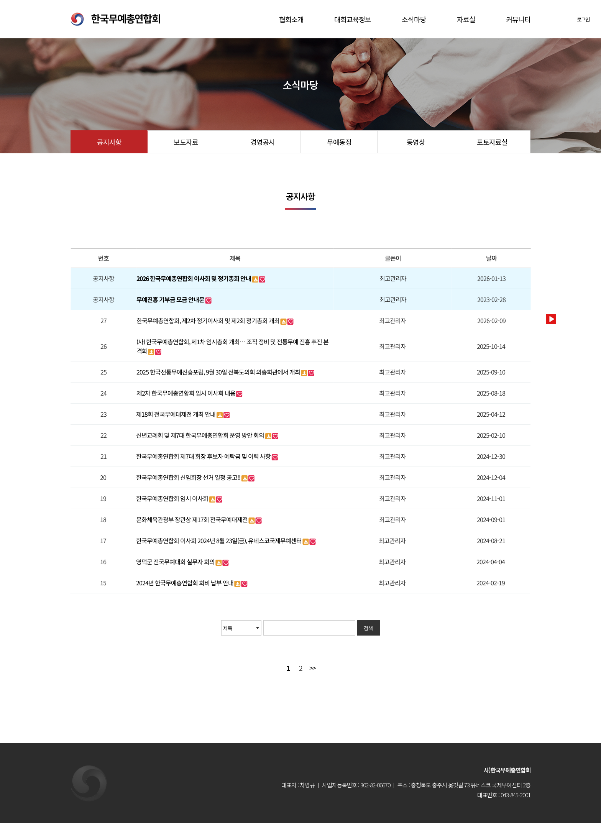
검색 (368, 628)
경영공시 (262, 142)
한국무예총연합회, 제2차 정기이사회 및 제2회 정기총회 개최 (208, 320)
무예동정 (339, 142)
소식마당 (414, 19)
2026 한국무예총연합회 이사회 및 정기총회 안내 (194, 278)
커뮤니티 (518, 19)
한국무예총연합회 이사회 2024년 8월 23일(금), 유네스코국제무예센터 (219, 540)
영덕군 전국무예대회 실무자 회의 (176, 561)
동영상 (416, 142)
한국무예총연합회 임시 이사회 (172, 498)
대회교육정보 (352, 19)
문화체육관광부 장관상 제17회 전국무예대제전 (192, 519)
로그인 (583, 19)
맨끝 (313, 668)
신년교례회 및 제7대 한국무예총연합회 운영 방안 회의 (200, 435)
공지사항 (109, 142)
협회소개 (291, 19)
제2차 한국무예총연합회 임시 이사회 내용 (186, 393)
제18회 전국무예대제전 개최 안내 (176, 414)
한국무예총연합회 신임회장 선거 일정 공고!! (188, 477)
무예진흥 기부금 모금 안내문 (170, 299)
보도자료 (186, 142)
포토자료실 (492, 142)
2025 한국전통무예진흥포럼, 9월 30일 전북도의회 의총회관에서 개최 (218, 371)
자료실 (466, 19)
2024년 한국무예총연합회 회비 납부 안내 (185, 582)
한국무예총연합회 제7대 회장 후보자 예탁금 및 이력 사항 (204, 456)
